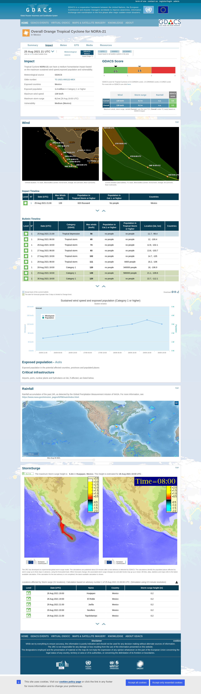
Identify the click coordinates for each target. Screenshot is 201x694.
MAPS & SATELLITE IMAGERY (89, 23)
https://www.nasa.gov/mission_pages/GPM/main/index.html (50, 397)
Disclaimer (97, 641)
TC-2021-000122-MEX (65, 79)
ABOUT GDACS (134, 636)
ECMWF (127, 51)
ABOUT (129, 23)
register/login (165, 1)
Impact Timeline (31, 191)
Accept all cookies (137, 682)
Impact (49, 45)
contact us (153, 1)
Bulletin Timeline (31, 219)
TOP (177, 122)
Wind (120, 95)
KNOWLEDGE (115, 23)
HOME (24, 23)
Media (89, 45)
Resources (106, 45)
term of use (141, 1)
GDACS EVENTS (40, 23)
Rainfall (159, 95)
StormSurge (31, 468)
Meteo (63, 45)
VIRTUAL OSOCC (60, 23)
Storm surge (140, 95)
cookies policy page (70, 681)
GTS (76, 45)
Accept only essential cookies (167, 682)
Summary (33, 45)
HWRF (115, 51)
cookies (177, 641)
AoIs (58, 362)
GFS (103, 51)
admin (176, 1)
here (129, 84)
